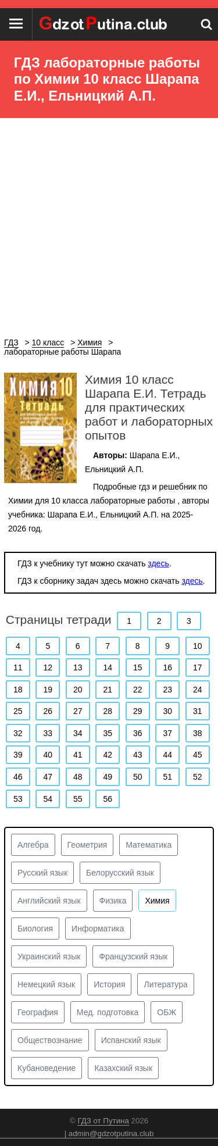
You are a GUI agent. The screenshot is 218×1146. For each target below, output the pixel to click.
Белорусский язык (120, 872)
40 (47, 754)
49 (107, 776)
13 (78, 667)
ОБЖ (166, 1012)
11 (18, 667)
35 (107, 733)
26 (47, 711)
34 (78, 733)
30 (167, 711)
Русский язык (42, 872)
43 (137, 754)
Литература (165, 984)
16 (167, 667)
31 (197, 711)
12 (47, 667)
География (37, 1012)
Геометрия (87, 844)
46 (18, 776)
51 (167, 776)
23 (167, 689)
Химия (157, 900)
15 (137, 667)
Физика (113, 900)
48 (78, 776)
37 (167, 733)
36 (137, 733)
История (109, 984)
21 (107, 689)
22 (137, 689)
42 (107, 754)
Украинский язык (48, 956)
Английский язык (49, 900)
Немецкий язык (46, 984)
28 (107, 711)
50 (137, 776)
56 (107, 799)
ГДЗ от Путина (102, 1120)
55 (78, 799)
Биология (35, 928)
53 (18, 799)
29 (137, 711)
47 (47, 776)
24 (197, 689)
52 (197, 776)
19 (47, 689)
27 (78, 711)
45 (197, 754)
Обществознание (50, 1040)
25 (18, 711)
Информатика (98, 928)
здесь (158, 563)
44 (167, 754)
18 (18, 689)
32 (18, 733)
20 (78, 689)
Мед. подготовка (107, 1012)
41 (78, 754)
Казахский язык (123, 1068)
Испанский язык (131, 1040)
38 (197, 733)
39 (18, 754)
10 (197, 646)
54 (47, 799)
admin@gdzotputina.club (111, 1133)
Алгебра (33, 844)
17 (197, 667)
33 (47, 733)
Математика (148, 844)
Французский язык (133, 956)
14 (107, 667)
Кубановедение (46, 1068)
